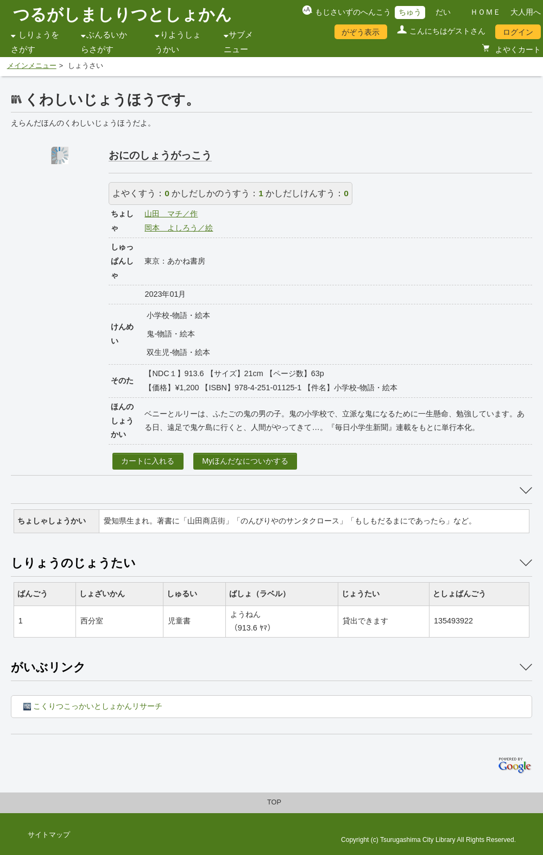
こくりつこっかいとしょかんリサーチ (92, 706)
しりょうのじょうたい (73, 563)
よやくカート (517, 49)
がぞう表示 (361, 32)
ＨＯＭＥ (485, 12)
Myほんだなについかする (245, 461)
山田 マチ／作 (171, 213)
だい (443, 12)
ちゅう (410, 12)
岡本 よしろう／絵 (178, 227)
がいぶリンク (48, 667)
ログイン (518, 32)
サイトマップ (49, 835)
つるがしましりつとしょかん (122, 14)
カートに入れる (147, 461)
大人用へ (525, 12)
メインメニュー (31, 66)
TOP (274, 802)
